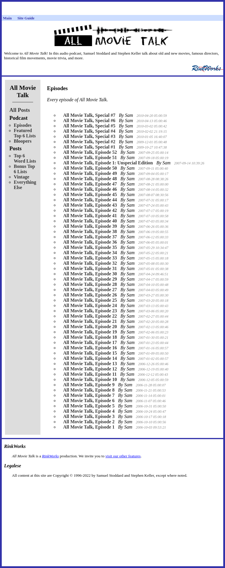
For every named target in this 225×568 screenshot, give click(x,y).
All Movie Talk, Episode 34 (90, 252)
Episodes (22, 125)
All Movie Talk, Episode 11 (90, 374)
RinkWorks (50, 456)
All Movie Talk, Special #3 (89, 136)
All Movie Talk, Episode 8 (89, 389)
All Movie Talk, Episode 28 (90, 284)
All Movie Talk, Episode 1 (89, 426)
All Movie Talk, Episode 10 (90, 379)
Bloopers (22, 141)
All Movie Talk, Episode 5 (89, 405)
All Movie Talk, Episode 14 (90, 358)
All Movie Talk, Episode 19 (90, 331)
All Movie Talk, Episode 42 (90, 210)
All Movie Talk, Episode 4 (89, 411)
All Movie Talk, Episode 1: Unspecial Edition (108, 162)
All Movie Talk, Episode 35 (90, 247)
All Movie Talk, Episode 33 (90, 257)
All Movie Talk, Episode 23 (90, 310)
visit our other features (123, 456)
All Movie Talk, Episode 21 (90, 321)
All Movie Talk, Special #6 (89, 120)
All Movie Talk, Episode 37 (90, 236)
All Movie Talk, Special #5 (89, 125)
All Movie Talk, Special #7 (89, 115)
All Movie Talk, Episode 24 (90, 305)
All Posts (19, 110)
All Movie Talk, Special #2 (89, 141)
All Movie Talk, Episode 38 (90, 231)
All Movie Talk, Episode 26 (90, 294)
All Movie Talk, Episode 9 (89, 384)
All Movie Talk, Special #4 (89, 131)
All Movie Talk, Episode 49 (90, 173)
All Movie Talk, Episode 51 (90, 157)
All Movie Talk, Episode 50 (90, 168)
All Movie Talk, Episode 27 (90, 289)
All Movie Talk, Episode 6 (89, 400)
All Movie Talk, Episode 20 (90, 326)
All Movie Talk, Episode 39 (90, 226)
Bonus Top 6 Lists (24, 169)
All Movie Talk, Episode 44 (90, 199)
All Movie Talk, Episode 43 (90, 205)
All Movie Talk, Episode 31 (90, 268)
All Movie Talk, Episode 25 (90, 300)
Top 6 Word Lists (25, 158)
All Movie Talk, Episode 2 (89, 421)
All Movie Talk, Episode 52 (90, 152)
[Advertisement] (112, 487)
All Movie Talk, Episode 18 (90, 337)
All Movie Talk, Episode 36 (90, 242)
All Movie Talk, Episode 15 (90, 352)
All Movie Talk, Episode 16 (90, 347)
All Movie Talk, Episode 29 (90, 279)
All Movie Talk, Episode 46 (90, 189)
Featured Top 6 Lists (25, 133)
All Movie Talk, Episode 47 (90, 183)
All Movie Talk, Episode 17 (90, 342)
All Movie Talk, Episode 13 (90, 363)
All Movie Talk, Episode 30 (90, 273)
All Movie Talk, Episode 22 (90, 316)
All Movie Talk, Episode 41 (90, 215)
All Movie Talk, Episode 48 (90, 178)
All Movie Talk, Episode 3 (89, 416)
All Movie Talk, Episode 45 (90, 194)
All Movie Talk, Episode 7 (89, 395)
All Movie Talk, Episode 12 (90, 368)
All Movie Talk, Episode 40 (90, 220)
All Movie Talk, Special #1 (89, 146)
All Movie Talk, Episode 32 (90, 263)
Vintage (21, 176)
